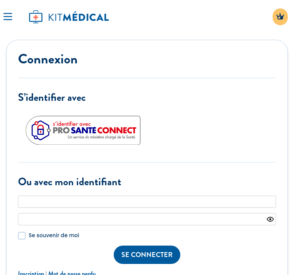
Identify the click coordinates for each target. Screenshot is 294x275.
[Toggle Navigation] (7, 16)
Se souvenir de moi (54, 235)
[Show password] (270, 219)
